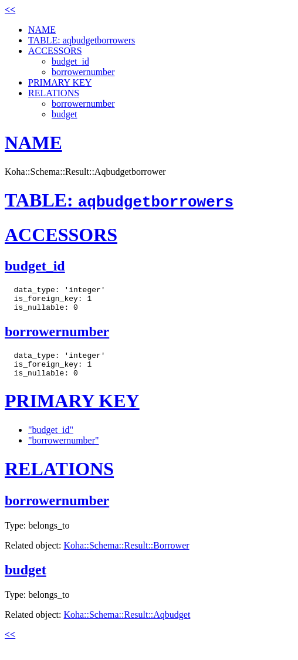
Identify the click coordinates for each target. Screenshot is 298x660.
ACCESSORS (55, 51)
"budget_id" (50, 440)
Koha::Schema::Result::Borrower (126, 556)
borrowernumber (83, 72)
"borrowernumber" (63, 451)
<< (10, 10)
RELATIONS (53, 93)
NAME (42, 30)
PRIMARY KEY (60, 82)
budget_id (70, 61)
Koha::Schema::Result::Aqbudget (126, 625)
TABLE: (119, 200)
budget (64, 114)
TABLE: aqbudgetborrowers (81, 40)
